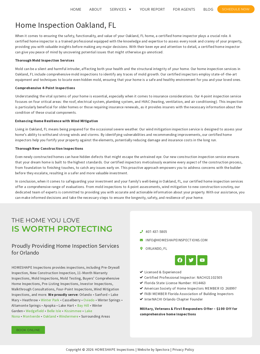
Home (75, 9)
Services (121, 9)
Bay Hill (83, 305)
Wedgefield (35, 311)
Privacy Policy (183, 349)
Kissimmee (73, 311)
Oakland (49, 316)
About (95, 9)
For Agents (184, 9)
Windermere (68, 316)
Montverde (31, 316)
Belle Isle (54, 311)
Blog (208, 9)
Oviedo (89, 300)
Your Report (152, 9)
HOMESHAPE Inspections (115, 349)
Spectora (162, 349)
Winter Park (50, 300)
